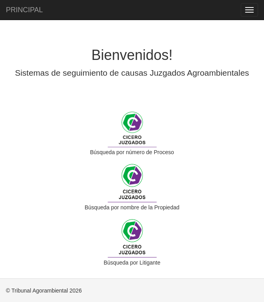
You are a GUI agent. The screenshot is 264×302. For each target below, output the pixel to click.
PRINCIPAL (24, 10)
